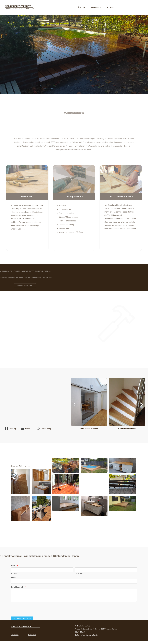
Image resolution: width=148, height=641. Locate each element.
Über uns (81, 7)
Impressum (15, 635)
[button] (74, 404)
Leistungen (96, 7)
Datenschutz (33, 635)
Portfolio (110, 7)
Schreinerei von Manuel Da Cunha (19, 9)
